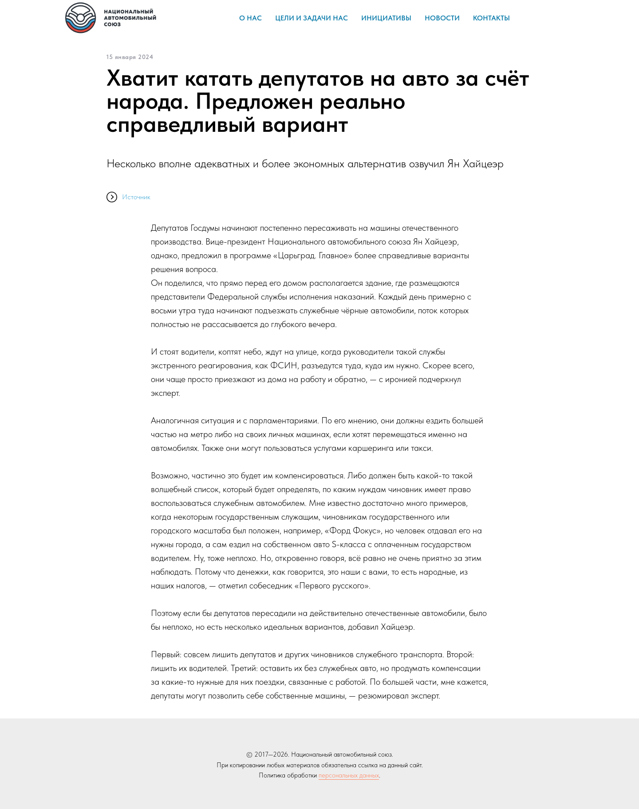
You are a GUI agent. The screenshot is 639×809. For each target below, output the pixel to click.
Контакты (491, 18)
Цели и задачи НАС (311, 18)
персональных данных (349, 775)
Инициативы (386, 18)
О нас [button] (250, 18)
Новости (442, 18)
